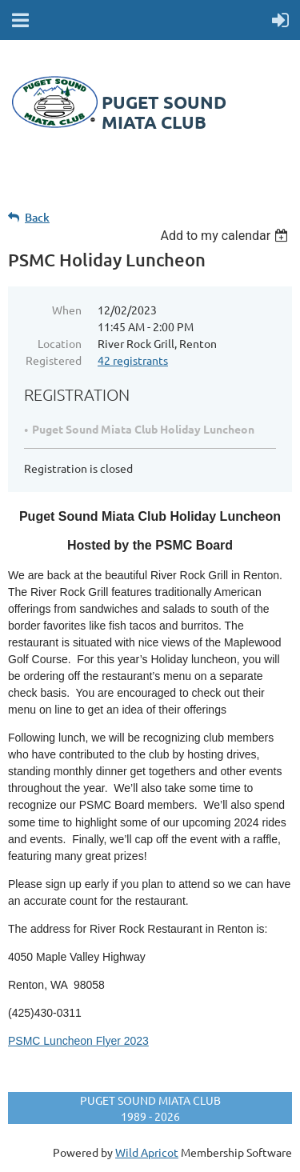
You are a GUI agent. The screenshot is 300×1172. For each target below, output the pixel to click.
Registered (54, 360)
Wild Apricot (146, 1152)
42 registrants (133, 360)
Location (60, 343)
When (67, 309)
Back (37, 217)
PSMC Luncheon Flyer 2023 (78, 1040)
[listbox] (226, 236)
